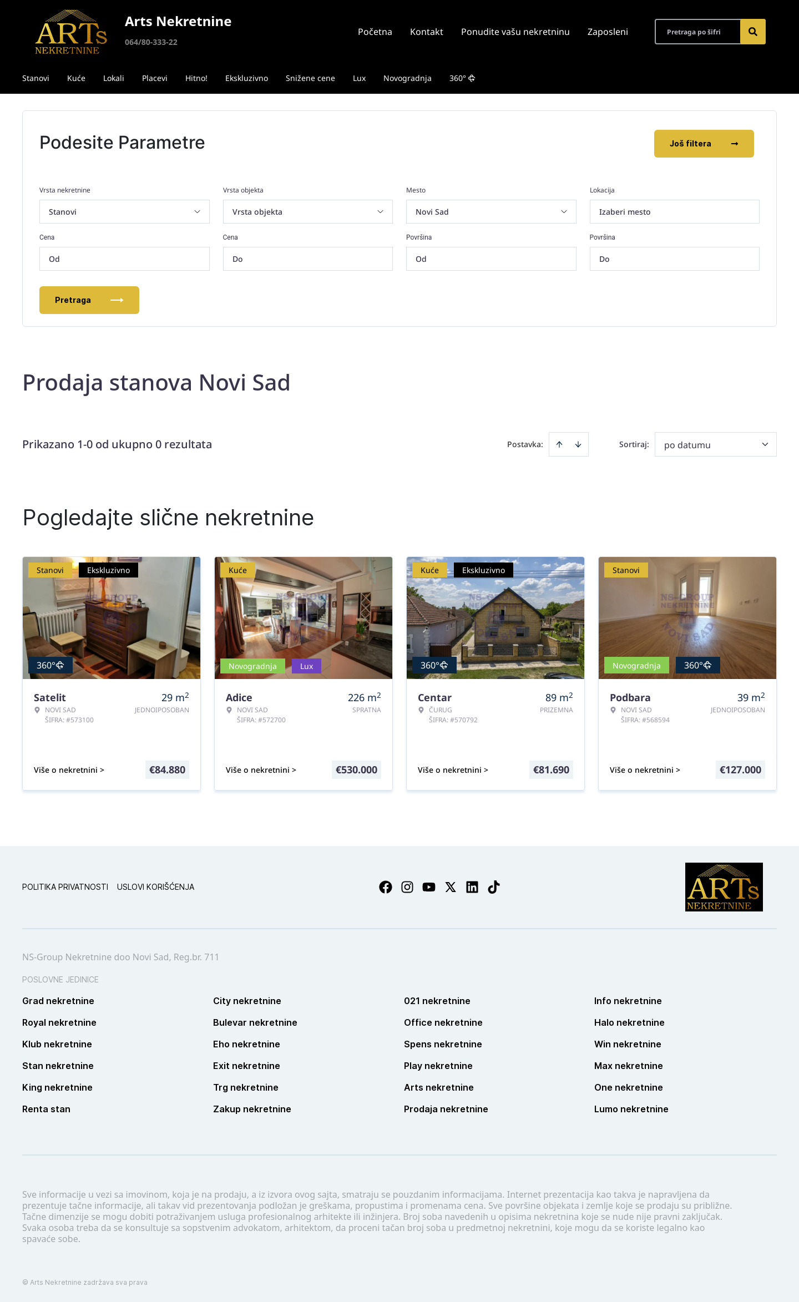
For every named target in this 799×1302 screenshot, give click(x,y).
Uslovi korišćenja (155, 884)
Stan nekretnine (58, 1063)
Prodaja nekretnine (446, 1106)
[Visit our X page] (450, 884)
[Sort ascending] (559, 442)
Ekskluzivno (246, 78)
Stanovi (35, 78)
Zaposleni (608, 32)
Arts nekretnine (439, 1085)
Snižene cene (310, 78)
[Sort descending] (578, 442)
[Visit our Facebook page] (385, 884)
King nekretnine (57, 1085)
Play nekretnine (438, 1063)
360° (462, 78)
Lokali (113, 78)
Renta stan (46, 1106)
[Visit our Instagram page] (407, 884)
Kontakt (426, 32)
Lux (359, 78)
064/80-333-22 (151, 42)
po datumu (687, 443)
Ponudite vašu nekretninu (515, 32)
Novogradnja (407, 78)
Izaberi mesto (625, 209)
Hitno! (196, 78)
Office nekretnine (443, 1020)
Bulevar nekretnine (255, 1020)
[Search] (753, 31)
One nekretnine (628, 1085)
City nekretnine (247, 998)
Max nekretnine (628, 1063)
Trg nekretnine (246, 1085)
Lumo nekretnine (631, 1106)
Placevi (155, 78)
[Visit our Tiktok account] (493, 884)
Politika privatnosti (65, 884)
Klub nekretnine (57, 1041)
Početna (375, 32)
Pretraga (89, 297)
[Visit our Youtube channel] (429, 884)
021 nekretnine (437, 998)
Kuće (76, 78)
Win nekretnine (627, 1041)
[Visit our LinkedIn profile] (472, 884)
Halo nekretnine (629, 1020)
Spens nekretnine (443, 1041)
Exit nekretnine (246, 1063)
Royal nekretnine (59, 1020)
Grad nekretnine (58, 998)
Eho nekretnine (246, 1041)
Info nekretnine (628, 998)
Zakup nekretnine (252, 1106)
